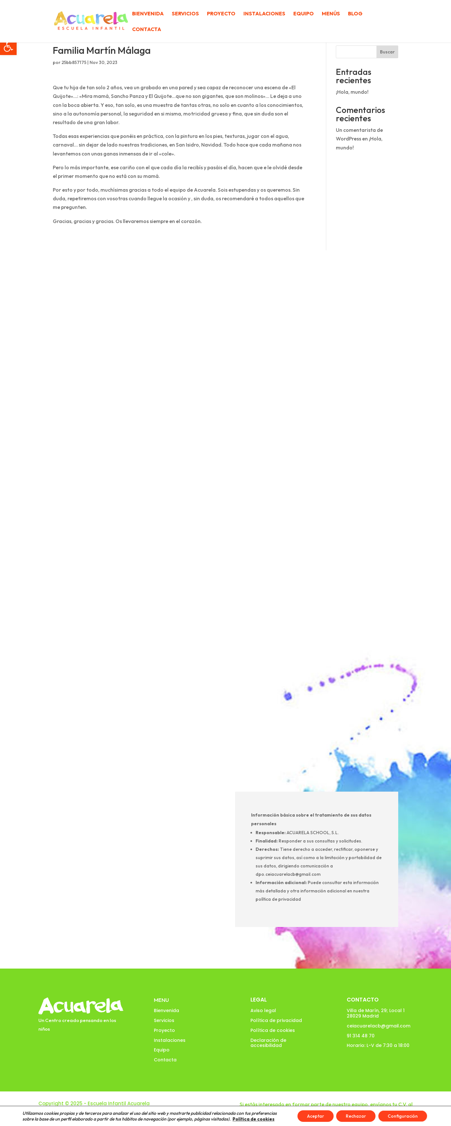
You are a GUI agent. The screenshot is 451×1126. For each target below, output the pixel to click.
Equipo (303, 14)
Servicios (185, 14)
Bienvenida (148, 14)
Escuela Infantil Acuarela (119, 1103)
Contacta (146, 29)
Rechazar (356, 1116)
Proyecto (221, 14)
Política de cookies (272, 1030)
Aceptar (315, 1116)
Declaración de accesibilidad (268, 1043)
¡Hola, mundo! (352, 92)
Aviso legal (263, 1010)
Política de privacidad (276, 1020)
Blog (355, 14)
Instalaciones (264, 14)
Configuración (403, 1116)
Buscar (387, 52)
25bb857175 (73, 62)
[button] (8, 46)
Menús (331, 14)
